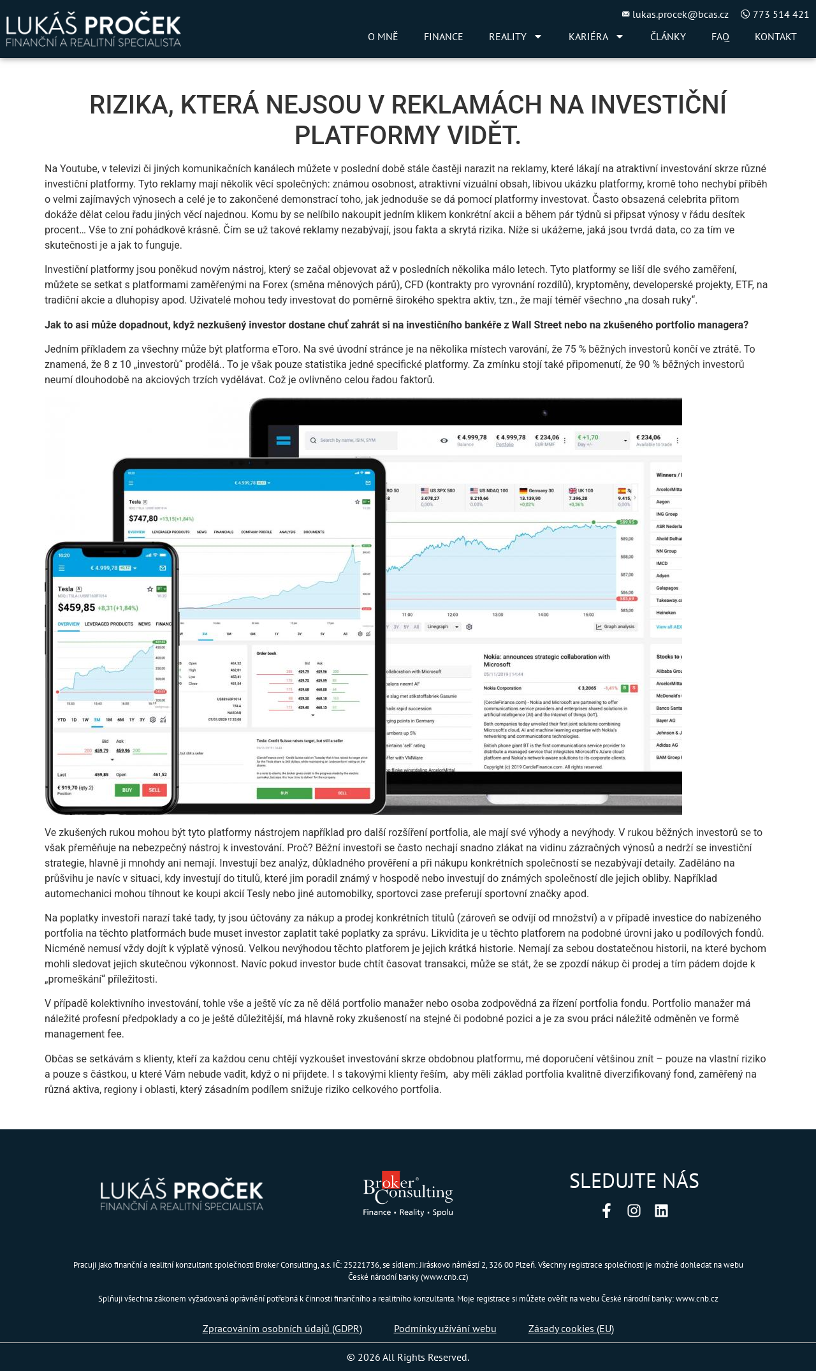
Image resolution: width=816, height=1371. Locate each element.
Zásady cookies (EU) (571, 1328)
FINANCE (443, 36)
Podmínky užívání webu (445, 1328)
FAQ (720, 36)
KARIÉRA (597, 36)
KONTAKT (776, 36)
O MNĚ (383, 36)
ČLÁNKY (668, 36)
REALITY (516, 36)
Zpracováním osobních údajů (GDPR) (282, 1328)
